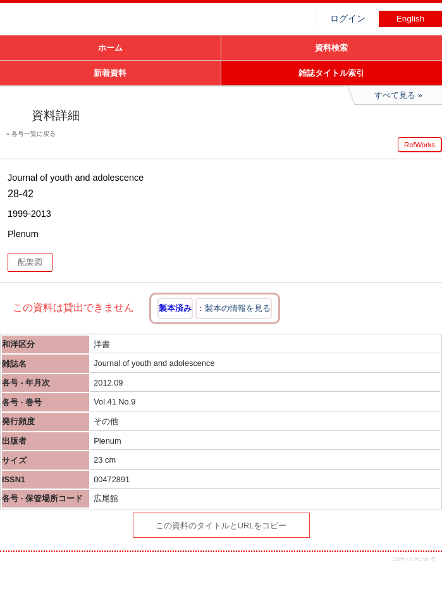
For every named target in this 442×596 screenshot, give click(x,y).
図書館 (95, 22)
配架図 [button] (30, 262)
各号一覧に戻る (33, 133)
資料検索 (331, 47)
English (410, 18)
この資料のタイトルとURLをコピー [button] (221, 525)
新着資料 (110, 73)
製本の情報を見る (238, 308)
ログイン (347, 18)
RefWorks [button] (419, 145)
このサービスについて (413, 559)
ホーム (110, 47)
